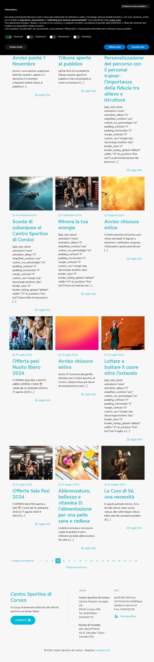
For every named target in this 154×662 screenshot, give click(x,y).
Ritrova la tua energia (73, 224)
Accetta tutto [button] (137, 47)
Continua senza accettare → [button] (135, 6)
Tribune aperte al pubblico (74, 61)
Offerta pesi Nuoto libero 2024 (26, 367)
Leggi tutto (44, 94)
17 (130, 560)
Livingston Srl (102, 650)
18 (136, 560)
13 (108, 560)
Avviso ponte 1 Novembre (28, 61)
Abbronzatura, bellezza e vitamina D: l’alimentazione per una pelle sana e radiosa (75, 506)
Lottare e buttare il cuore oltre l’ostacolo (121, 367)
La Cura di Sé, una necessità (119, 494)
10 (91, 560)
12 (102, 560)
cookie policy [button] (115, 20)
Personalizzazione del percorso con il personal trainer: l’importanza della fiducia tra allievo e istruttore (124, 79)
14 (113, 560)
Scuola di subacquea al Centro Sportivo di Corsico (30, 230)
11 (97, 560)
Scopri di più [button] (16, 47)
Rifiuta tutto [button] (115, 47)
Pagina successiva (77, 567)
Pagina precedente (22, 560)
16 (124, 560)
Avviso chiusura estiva (121, 224)
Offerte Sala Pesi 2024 (30, 494)
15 (119, 560)
